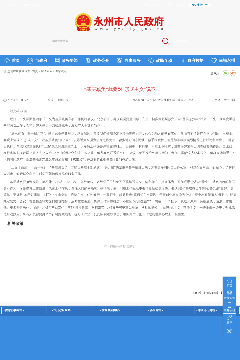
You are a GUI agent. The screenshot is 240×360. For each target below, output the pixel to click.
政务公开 (97, 60)
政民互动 (160, 60)
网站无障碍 (151, 5)
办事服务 (129, 60)
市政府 (37, 60)
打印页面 (211, 292)
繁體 (169, 5)
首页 (12, 60)
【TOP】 (197, 292)
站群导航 (182, 41)
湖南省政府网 (32, 5)
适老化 (180, 5)
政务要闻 (66, 60)
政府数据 (191, 60)
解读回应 (46, 71)
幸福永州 (223, 60)
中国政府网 (10, 5)
